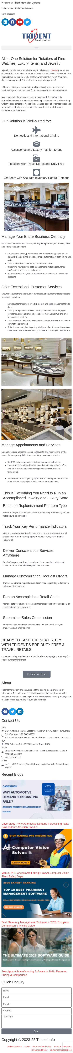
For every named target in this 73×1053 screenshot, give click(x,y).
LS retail (54, 70)
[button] (36, 48)
